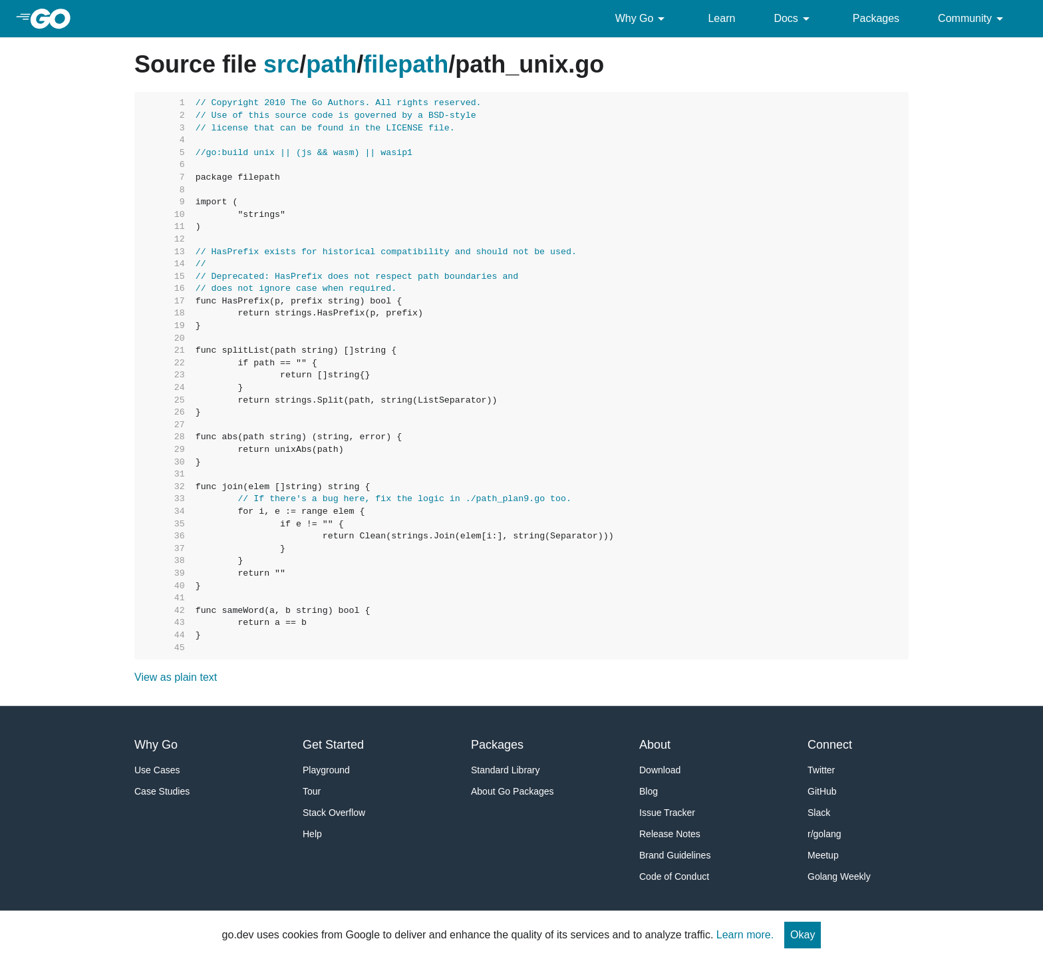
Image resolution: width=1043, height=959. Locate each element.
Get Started (333, 744)
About (654, 744)
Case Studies (162, 791)
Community (973, 19)
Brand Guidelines (674, 855)
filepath (405, 64)
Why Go (642, 19)
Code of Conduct (674, 876)
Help (312, 834)
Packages (876, 18)
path (331, 64)
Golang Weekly (839, 876)
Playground (326, 770)
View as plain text (175, 677)
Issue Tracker (667, 812)
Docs (794, 19)
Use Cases (157, 770)
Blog (648, 791)
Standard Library (505, 770)
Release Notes (669, 834)
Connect (830, 744)
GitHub (822, 791)
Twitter (821, 770)
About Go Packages (512, 791)
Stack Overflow (334, 812)
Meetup (823, 855)
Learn (721, 18)
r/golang (824, 834)
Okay (802, 934)
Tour (312, 791)
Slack (819, 812)
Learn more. (745, 934)
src (281, 64)
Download (659, 770)
